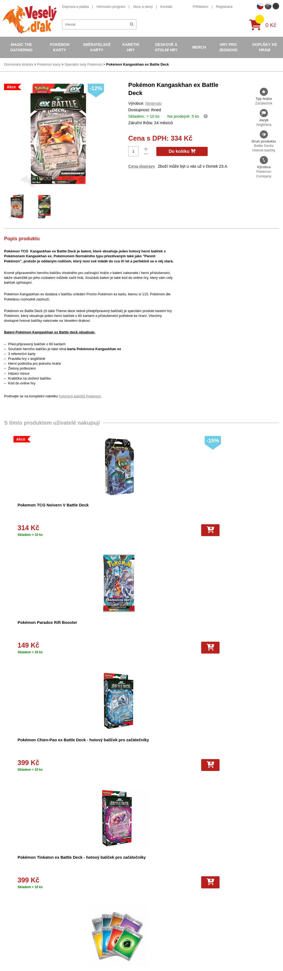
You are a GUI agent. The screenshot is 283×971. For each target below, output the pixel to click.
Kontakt (166, 7)
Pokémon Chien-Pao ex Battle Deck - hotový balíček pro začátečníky (222, 511)
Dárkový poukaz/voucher (89, 893)
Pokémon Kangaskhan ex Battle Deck (137, 64)
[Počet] (133, 151)
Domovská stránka (18, 64)
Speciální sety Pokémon (83, 64)
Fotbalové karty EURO (151, 949)
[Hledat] (131, 24)
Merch (199, 47)
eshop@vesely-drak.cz (223, 886)
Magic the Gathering (21, 47)
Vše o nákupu (81, 907)
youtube (211, 903)
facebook (212, 894)
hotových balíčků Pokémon (80, 396)
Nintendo (153, 103)
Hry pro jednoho (228, 47)
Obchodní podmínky (85, 879)
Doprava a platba (75, 7)
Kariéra (75, 921)
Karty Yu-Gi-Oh (146, 907)
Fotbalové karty (146, 935)
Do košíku (182, 151)
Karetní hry (130, 47)
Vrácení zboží (80, 914)
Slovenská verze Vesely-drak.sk (230, 958)
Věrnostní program (111, 7)
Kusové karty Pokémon (152, 942)
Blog (73, 928)
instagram (213, 911)
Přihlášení (200, 7)
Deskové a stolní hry (166, 47)
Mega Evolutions (147, 956)
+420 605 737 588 (219, 878)
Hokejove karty (145, 893)
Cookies (76, 900)
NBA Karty (142, 914)
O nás (74, 886)
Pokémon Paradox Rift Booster (135, 505)
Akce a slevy (143, 7)
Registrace (224, 7)
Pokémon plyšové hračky (153, 921)
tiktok (209, 919)
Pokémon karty (59, 47)
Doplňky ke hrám (264, 47)
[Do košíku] (75, 530)
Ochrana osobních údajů (89, 935)
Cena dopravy (141, 166)
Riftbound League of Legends (157, 963)
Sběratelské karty (97, 47)
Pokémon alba (145, 886)
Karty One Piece (147, 928)
